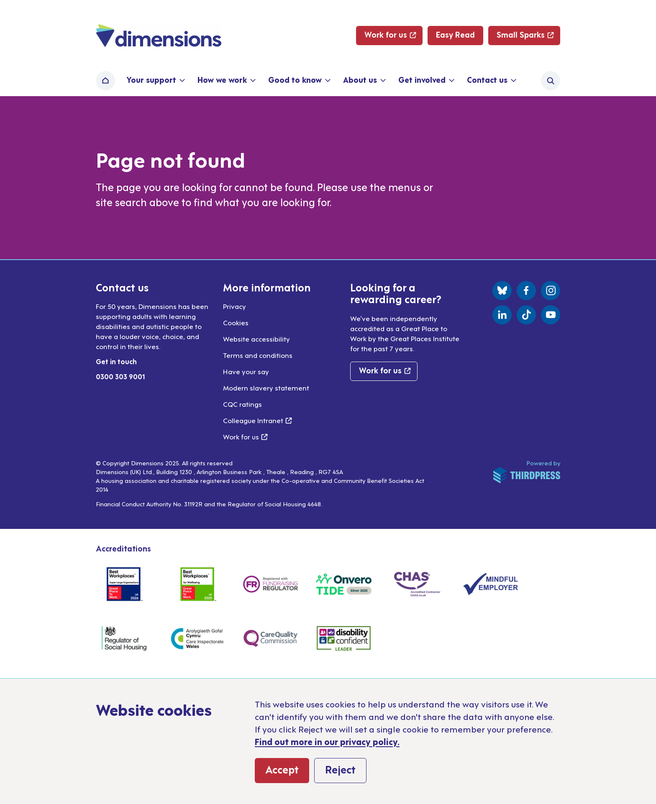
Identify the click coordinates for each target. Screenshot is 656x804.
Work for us (245, 436)
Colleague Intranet (257, 420)
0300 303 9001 (120, 376)
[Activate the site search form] (550, 80)
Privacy (234, 306)
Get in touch (116, 361)
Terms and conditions (257, 355)
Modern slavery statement (266, 387)
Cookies (236, 322)
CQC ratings (242, 404)
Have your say (246, 371)
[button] (155, 80)
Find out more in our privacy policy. (327, 741)
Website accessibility (256, 338)
